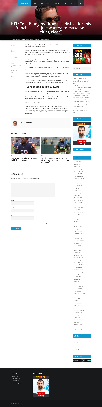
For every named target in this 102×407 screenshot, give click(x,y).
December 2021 (78, 291)
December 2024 (78, 205)
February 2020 (77, 327)
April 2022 (76, 281)
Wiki (41, 3)
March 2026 (76, 169)
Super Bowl (76, 349)
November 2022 (78, 264)
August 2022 (77, 272)
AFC (75, 340)
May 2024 (76, 221)
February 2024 (77, 229)
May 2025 (76, 193)
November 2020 (78, 305)
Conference (76, 342)
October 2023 (77, 238)
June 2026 (76, 161)
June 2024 (76, 219)
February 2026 (77, 171)
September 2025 (78, 183)
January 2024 (77, 231)
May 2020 (76, 320)
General (75, 345)
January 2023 (77, 260)
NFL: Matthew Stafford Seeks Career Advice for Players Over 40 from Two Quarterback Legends (81, 97)
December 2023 (78, 233)
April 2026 (76, 166)
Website (13, 215)
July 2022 (76, 274)
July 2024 (76, 217)
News (48, 3)
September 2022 (78, 269)
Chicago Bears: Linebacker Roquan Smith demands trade (24, 159)
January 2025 (77, 202)
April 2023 (76, 252)
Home (34, 3)
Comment (14, 182)
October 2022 (77, 267)
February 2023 (77, 257)
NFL (14, 65)
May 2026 (76, 164)
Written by (26, 122)
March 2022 (76, 284)
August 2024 (77, 214)
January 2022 (77, 288)
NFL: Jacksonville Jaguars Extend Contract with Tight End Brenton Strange (81, 110)
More (64, 3)
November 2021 (78, 293)
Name (13, 200)
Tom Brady (16, 66)
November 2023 (78, 236)
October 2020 (77, 308)
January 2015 (77, 329)
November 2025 (78, 178)
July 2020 (76, 315)
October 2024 (77, 209)
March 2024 (76, 226)
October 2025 (77, 181)
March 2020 (76, 324)
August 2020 (77, 312)
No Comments (14, 72)
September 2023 (78, 240)
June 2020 (76, 317)
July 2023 (76, 245)
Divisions (56, 3)
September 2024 (78, 212)
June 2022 (76, 276)
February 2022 (77, 286)
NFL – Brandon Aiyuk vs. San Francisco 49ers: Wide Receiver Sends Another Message (82, 87)
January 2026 (77, 173)
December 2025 (78, 176)
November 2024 (78, 207)
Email (13, 208)
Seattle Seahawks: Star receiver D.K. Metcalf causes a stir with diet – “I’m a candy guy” (55, 160)
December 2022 (78, 262)
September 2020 (78, 310)
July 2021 (76, 298)
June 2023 (76, 248)
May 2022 (76, 279)
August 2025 (77, 185)
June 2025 (76, 190)
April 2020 (76, 322)
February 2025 (77, 200)
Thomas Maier (14, 47)
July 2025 (76, 188)
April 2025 (76, 195)
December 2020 (78, 303)
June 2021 (76, 300)
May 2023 (76, 250)
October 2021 (77, 296)
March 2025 (76, 197)
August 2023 (77, 243)
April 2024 (76, 224)
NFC (12, 59)
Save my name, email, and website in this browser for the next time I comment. (31, 224)
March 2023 (76, 255)
